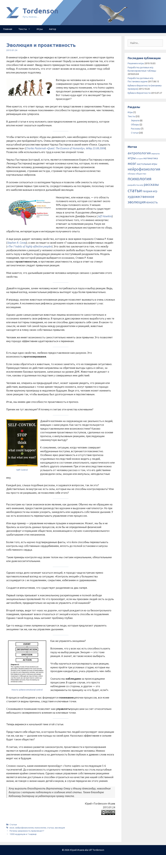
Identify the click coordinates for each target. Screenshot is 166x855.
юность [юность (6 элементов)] (152, 202)
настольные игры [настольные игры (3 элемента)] (147, 163)
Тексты (25, 29)
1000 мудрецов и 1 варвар (23, 834)
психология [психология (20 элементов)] (139, 178)
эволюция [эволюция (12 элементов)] (137, 202)
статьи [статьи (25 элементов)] (135, 190)
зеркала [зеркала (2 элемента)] (155, 153)
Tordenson (40, 11)
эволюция (60, 827)
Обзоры (135, 124)
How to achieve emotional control (27, 690)
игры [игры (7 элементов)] (132, 158)
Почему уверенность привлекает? (27, 831)
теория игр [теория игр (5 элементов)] (149, 191)
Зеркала (135, 120)
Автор (52, 29)
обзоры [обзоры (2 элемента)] (131, 173)
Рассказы (135, 128)
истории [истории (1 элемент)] (139, 158)
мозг (12, 827)
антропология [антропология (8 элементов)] (139, 153)
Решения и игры (136, 63)
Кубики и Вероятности (139, 93)
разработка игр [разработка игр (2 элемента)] (135, 185)
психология (40, 827)
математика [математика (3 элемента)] (150, 158)
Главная (7, 29)
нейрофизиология (24, 827)
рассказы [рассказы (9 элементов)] (151, 184)
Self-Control (22, 470)
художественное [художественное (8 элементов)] (141, 196)
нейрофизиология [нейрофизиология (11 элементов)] (144, 169)
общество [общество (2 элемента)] (141, 173)
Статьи (13, 824)
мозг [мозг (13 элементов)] (132, 163)
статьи (50, 827)
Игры (40, 29)
